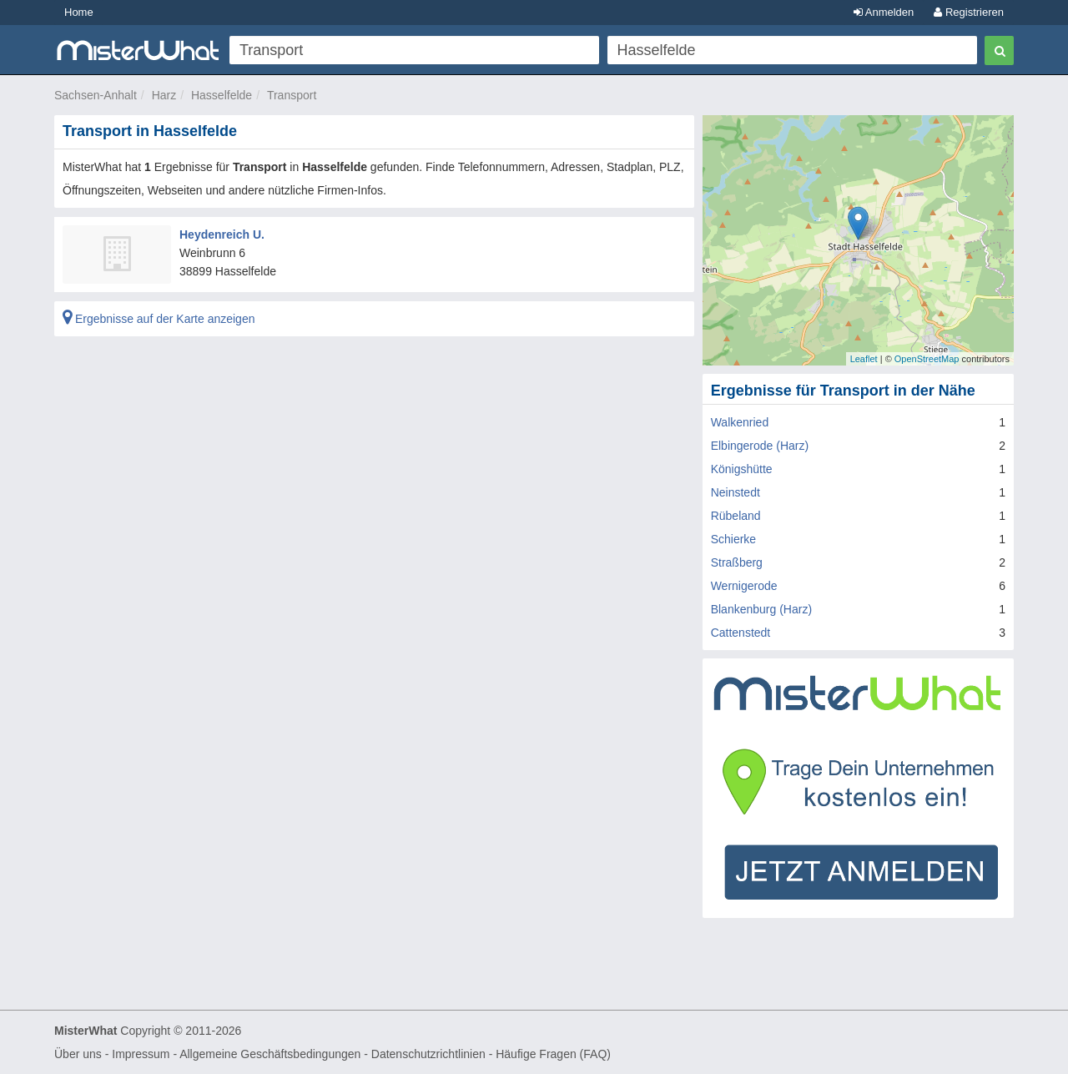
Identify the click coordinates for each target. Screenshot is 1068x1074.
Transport (291, 95)
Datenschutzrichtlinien (428, 1054)
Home (78, 12)
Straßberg (737, 562)
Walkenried (740, 422)
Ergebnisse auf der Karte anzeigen (158, 318)
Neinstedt (735, 492)
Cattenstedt (741, 632)
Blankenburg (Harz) (761, 609)
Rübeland (736, 515)
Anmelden (884, 12)
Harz (164, 95)
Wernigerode (744, 585)
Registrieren (969, 12)
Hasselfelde (221, 95)
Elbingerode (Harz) (760, 445)
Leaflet (864, 359)
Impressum (140, 1054)
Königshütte (742, 469)
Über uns (78, 1054)
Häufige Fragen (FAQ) (553, 1054)
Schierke (733, 539)
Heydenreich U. (221, 234)
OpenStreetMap (927, 359)
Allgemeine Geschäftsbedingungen (269, 1054)
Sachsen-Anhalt (95, 95)
